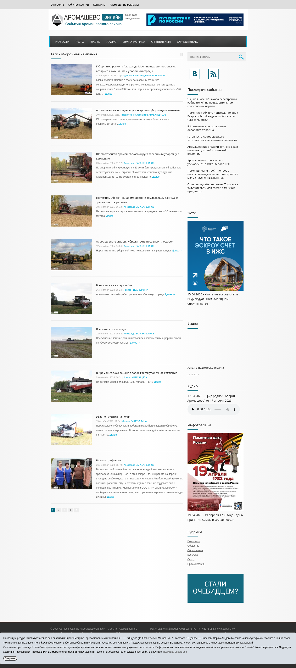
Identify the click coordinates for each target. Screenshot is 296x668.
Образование (195, 550)
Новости (62, 42)
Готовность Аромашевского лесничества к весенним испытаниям (212, 138)
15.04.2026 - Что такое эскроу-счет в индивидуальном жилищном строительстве (213, 298)
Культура (193, 554)
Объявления (161, 42)
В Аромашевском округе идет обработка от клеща (207, 128)
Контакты (99, 4)
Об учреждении (78, 4)
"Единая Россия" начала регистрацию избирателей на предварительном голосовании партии (212, 102)
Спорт (191, 559)
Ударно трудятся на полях (113, 416)
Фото (80, 42)
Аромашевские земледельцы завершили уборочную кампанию (138, 110)
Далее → (110, 93)
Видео (95, 42)
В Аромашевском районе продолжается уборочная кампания (136, 373)
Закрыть (10, 658)
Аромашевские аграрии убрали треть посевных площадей (134, 241)
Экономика (194, 541)
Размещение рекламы (124, 4)
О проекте (57, 4)
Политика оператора (175, 651)
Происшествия (196, 564)
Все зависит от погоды (111, 329)
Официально (187, 42)
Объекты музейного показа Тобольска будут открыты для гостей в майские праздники (213, 187)
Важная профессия (108, 460)
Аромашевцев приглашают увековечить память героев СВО (209, 162)
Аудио (111, 42)
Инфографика (134, 42)
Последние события (205, 89)
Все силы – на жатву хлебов (114, 285)
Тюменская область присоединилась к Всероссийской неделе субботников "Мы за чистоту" (213, 116)
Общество (193, 545)
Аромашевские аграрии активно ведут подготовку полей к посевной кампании (213, 150)
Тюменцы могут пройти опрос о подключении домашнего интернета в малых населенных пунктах (213, 174)
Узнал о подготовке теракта (206, 367)
